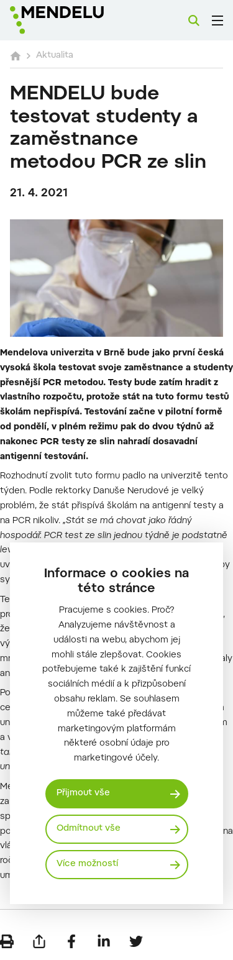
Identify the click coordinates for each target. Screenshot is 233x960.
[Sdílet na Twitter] (136, 941)
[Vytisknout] (7, 941)
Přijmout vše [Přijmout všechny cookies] (83, 793)
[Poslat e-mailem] (39, 941)
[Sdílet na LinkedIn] (104, 941)
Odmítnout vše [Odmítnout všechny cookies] (89, 829)
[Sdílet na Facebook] (71, 941)
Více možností (87, 864)
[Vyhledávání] (193, 20)
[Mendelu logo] (72, 20)
